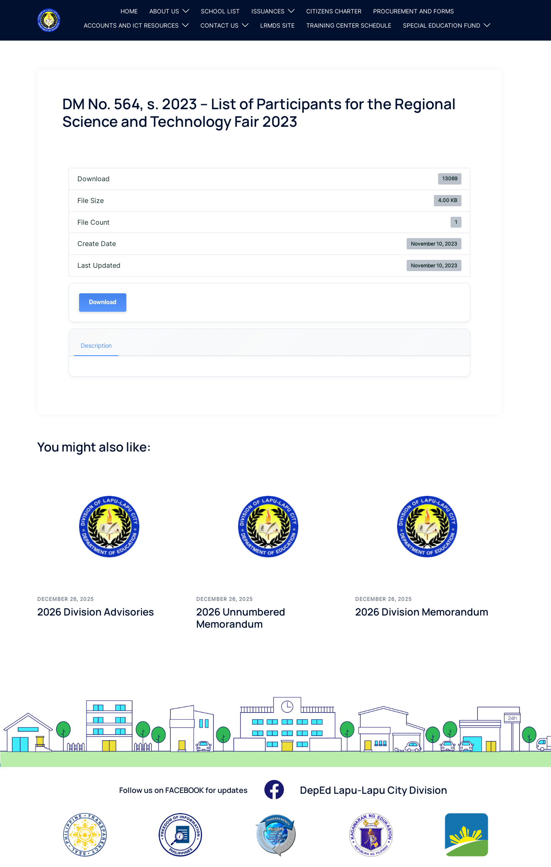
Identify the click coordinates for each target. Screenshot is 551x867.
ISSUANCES (267, 11)
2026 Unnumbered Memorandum (240, 618)
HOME (129, 11)
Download (102, 302)
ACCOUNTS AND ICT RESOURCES (131, 25)
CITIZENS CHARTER (333, 11)
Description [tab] (96, 345)
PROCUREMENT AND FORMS (413, 11)
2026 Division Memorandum (421, 611)
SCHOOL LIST (220, 11)
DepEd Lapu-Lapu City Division (373, 790)
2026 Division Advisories (95, 611)
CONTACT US (219, 25)
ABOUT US (164, 11)
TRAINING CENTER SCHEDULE (348, 25)
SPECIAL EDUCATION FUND (441, 25)
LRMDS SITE (277, 25)
